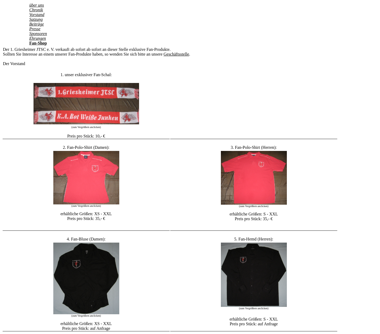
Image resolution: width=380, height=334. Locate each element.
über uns (36, 5)
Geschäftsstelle (176, 54)
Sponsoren (38, 33)
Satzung (36, 19)
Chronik (36, 10)
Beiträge (36, 24)
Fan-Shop (38, 43)
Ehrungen (37, 38)
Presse (34, 29)
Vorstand (36, 14)
